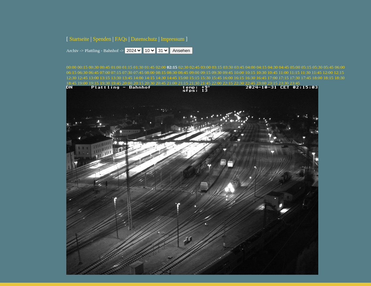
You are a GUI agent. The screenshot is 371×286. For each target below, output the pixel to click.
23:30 (283, 83)
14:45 (172, 77)
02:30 (183, 67)
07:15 (116, 72)
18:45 (71, 83)
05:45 (329, 67)
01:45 (150, 67)
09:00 (194, 72)
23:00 (261, 83)
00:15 (83, 67)
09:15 (205, 72)
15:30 (205, 77)
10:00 (239, 72)
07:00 (105, 72)
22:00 (216, 83)
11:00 (283, 72)
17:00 (273, 77)
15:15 (194, 77)
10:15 (250, 72)
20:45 (161, 83)
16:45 (261, 77)
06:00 (340, 67)
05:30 (317, 67)
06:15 (71, 72)
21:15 (183, 83)
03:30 (228, 67)
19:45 (116, 83)
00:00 (71, 67)
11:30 (306, 72)
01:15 (127, 67)
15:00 (183, 77)
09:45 (228, 72)
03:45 (239, 67)
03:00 (206, 67)
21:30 (194, 83)
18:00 (317, 77)
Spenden (102, 39)
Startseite (79, 39)
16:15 (239, 77)
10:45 (273, 72)
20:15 (138, 83)
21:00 (172, 83)
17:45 (306, 77)
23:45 (295, 83)
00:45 (105, 67)
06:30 (83, 72)
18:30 (339, 77)
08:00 (150, 72)
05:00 (295, 67)
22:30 (239, 83)
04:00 (250, 67)
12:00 (328, 72)
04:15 (262, 67)
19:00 (83, 83)
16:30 (250, 77)
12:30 (71, 77)
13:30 (116, 77)
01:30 (138, 67)
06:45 (93, 72)
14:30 (161, 77)
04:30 (273, 67)
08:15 (161, 72)
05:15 (306, 67)
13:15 (105, 77)
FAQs (121, 39)
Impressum (172, 39)
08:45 (183, 72)
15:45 (216, 77)
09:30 (216, 72)
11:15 (295, 72)
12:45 (83, 77)
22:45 (250, 83)
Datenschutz (144, 39)
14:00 (138, 77)
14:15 (150, 77)
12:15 (339, 72)
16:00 (228, 77)
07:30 (127, 72)
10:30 (261, 72)
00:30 (93, 67)
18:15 (328, 77)
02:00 (161, 67)
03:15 (217, 67)
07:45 (138, 72)
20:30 (150, 83)
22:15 (228, 83)
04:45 (284, 67)
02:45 (194, 67)
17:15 (283, 77)
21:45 (205, 83)
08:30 (172, 72)
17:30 (295, 77)
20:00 (127, 83)
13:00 (93, 77)
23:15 (273, 83)
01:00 (116, 67)
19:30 (105, 83)
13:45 (127, 77)
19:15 (93, 83)
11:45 (317, 72)
